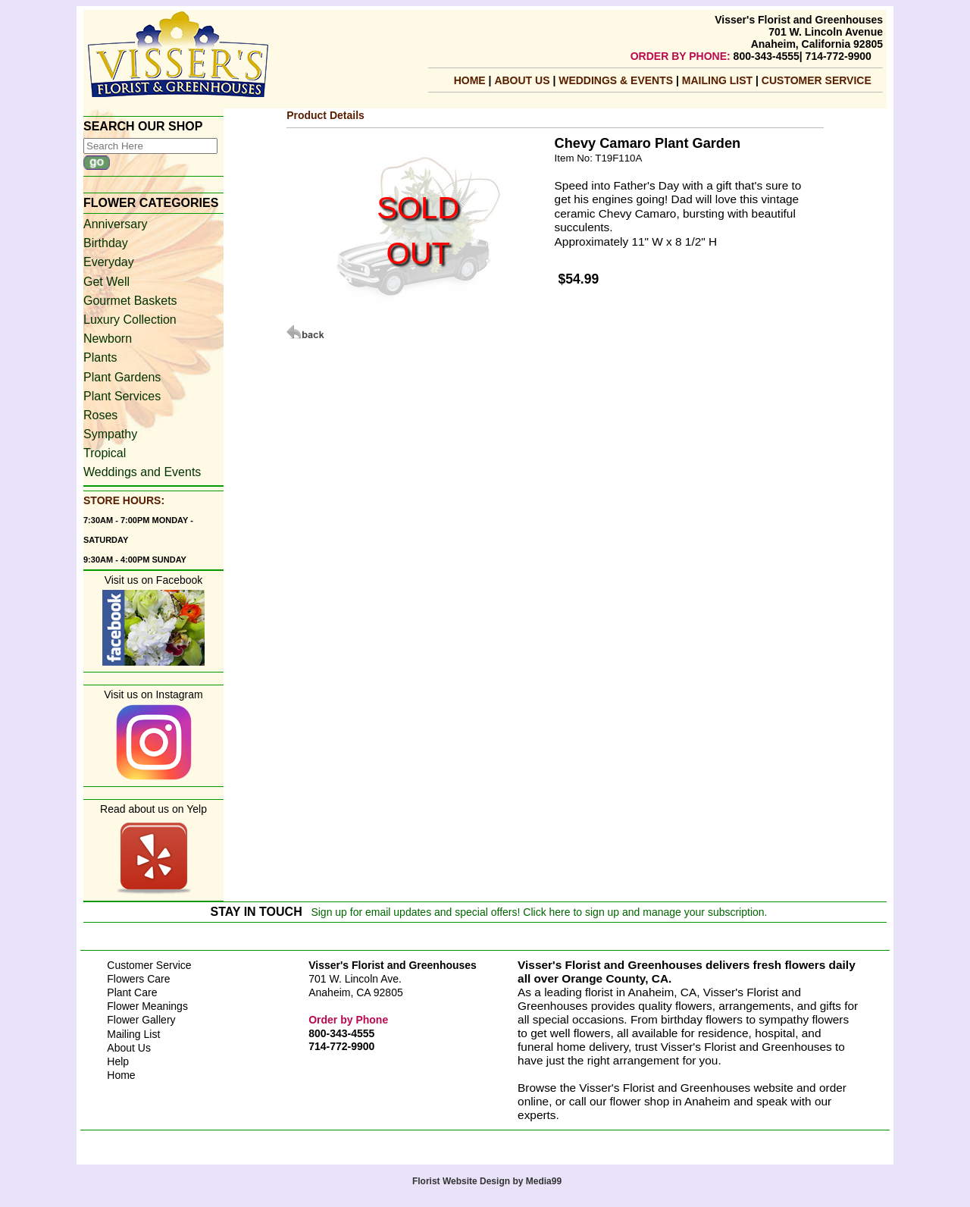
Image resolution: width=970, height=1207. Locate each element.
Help (118, 1061)
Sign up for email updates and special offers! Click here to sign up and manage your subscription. (539, 912)
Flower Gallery (141, 1020)
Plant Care (132, 992)
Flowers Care (138, 979)
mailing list (719, 80)
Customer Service (816, 80)
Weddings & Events (617, 80)
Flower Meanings (147, 1006)
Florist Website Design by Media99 (487, 1181)
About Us (523, 80)
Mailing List (133, 1034)
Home (470, 80)
